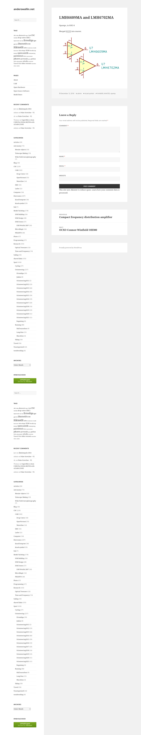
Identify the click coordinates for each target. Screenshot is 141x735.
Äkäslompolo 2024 (25, 109)
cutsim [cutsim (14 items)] (15, 38)
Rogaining (20, 321)
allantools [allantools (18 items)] (22, 35)
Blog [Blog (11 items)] (26, 35)
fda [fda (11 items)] (22, 40)
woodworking (18, 351)
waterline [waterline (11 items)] (33, 63)
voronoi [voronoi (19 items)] (28, 63)
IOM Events (19, 222)
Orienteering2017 (23, 303)
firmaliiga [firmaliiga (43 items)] (28, 40)
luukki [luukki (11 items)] (34, 48)
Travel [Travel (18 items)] (16, 63)
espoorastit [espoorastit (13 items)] (16, 41)
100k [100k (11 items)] (17, 35)
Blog (15, 163)
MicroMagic (19, 229)
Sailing (16, 255)
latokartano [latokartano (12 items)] (30, 48)
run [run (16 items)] (15, 61)
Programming (18, 240)
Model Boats (18, 95)
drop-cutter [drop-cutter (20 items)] (22, 38)
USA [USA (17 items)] (19, 63)
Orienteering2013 (23, 288)
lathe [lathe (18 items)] (25, 48)
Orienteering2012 (23, 284)
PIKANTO (18, 233)
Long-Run (20, 332)
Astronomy (17, 146)
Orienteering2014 (23, 292)
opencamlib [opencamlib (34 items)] (22, 53)
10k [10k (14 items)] (15, 35)
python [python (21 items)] (33, 59)
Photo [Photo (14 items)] (25, 56)
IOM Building (19, 214)
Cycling (17, 266)
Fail (15, 207)
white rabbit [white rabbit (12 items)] (17, 66)
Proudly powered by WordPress (70, 248)
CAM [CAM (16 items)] (29, 35)
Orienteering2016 (23, 299)
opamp (113, 93)
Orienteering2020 (23, 314)
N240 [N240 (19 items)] (27, 50)
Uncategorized (19, 347)
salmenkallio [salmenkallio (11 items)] (19, 61)
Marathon (20, 336)
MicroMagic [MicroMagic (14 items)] (22, 50)
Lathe (17, 189)
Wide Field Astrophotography (25, 157)
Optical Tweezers (21, 248)
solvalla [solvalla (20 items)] (25, 61)
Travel (16, 343)
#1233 (68, 31)
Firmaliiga (20, 273)
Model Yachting (19, 211)
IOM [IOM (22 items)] (28, 44)
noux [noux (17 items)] (15, 53)
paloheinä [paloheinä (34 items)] (18, 56)
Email (62, 166)
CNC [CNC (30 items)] (33, 35)
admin (79, 93)
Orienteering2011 (23, 281)
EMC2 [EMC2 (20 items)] (28, 38)
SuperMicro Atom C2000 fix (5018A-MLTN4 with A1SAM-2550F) (24, 122)
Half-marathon (22, 329)
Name (62, 156)
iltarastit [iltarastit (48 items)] (22, 43)
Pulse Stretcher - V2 (27, 113)
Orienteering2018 (23, 306)
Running (18, 325)
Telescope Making (21, 153)
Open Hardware (19, 87)
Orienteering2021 (23, 317)
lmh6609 (100, 93)
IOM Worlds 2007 (23, 225)
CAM (15, 84)
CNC (15, 167)
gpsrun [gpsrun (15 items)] (16, 44)
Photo (16, 236)
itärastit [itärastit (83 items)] (18, 47)
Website (62, 176)
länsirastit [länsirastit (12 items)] (16, 50)
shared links (18, 259)
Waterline (20, 181)
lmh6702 (107, 93)
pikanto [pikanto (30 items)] (17, 58)
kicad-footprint (20, 200)
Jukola (19, 277)
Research (17, 244)
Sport (15, 262)
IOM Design (19, 218)
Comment (64, 126)
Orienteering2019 (23, 310)
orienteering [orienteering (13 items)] (32, 53)
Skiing (17, 340)
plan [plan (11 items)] (29, 59)
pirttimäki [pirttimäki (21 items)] (24, 59)
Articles (16, 142)
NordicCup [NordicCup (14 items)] (33, 50)
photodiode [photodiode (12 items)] (30, 56)
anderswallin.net (24, 9)
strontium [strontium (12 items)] (30, 61)
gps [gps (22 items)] (35, 40)
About (16, 80)
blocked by (25, 381)
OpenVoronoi (21, 178)
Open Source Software (21, 91)
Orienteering (19, 270)
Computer (17, 192)
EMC (16, 185)
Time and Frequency (22, 251)
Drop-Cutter (21, 174)
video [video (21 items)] (23, 63)
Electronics (17, 196)
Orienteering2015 (23, 295)
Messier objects (20, 150)
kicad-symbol (19, 203)
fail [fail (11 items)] (20, 40)
